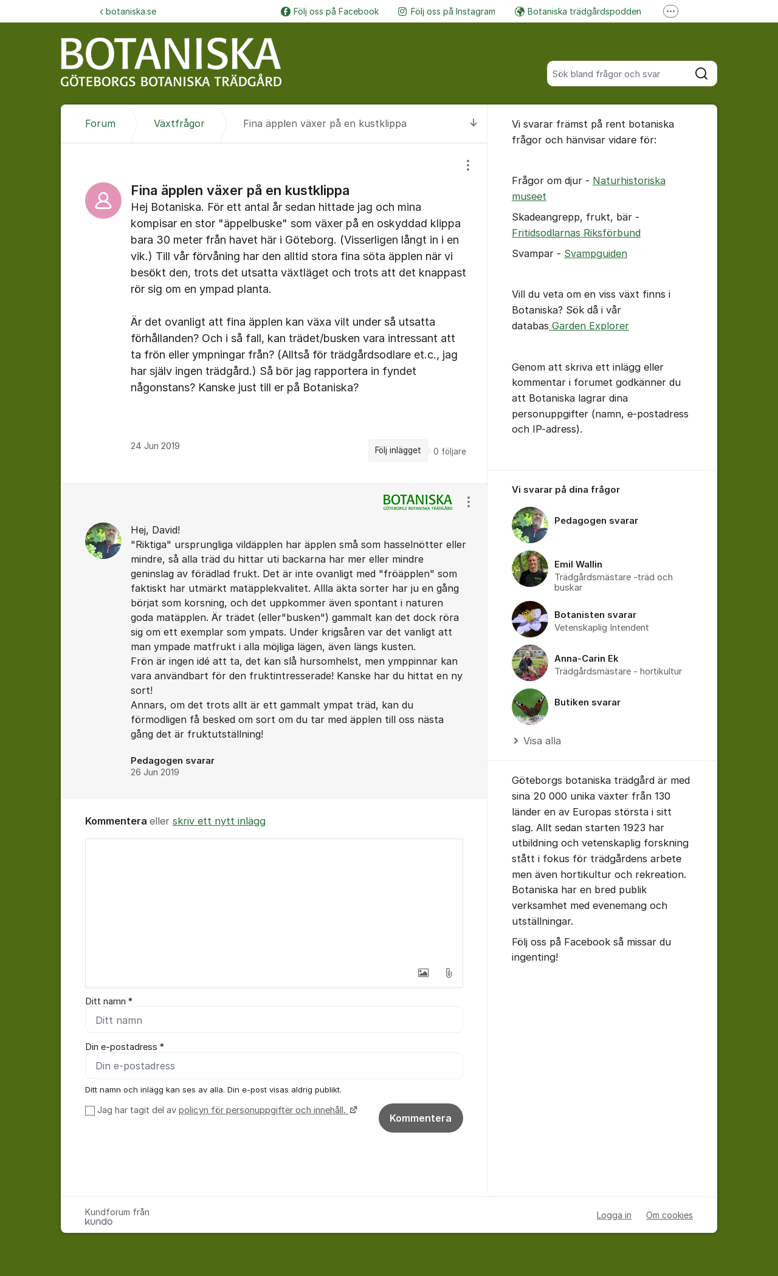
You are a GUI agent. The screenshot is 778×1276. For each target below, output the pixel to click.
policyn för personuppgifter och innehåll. (263, 1110)
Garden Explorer (589, 326)
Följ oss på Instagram (446, 11)
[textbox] (274, 900)
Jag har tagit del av (226, 1110)
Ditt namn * (109, 1001)
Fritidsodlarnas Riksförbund (576, 233)
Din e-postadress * (124, 1047)
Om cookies (669, 1215)
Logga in (614, 1215)
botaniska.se (128, 11)
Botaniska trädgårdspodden (578, 11)
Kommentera (421, 1119)
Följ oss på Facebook (330, 11)
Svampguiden (595, 253)
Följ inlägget (398, 450)
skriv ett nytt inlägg (219, 821)
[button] (423, 973)
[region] (274, 312)
